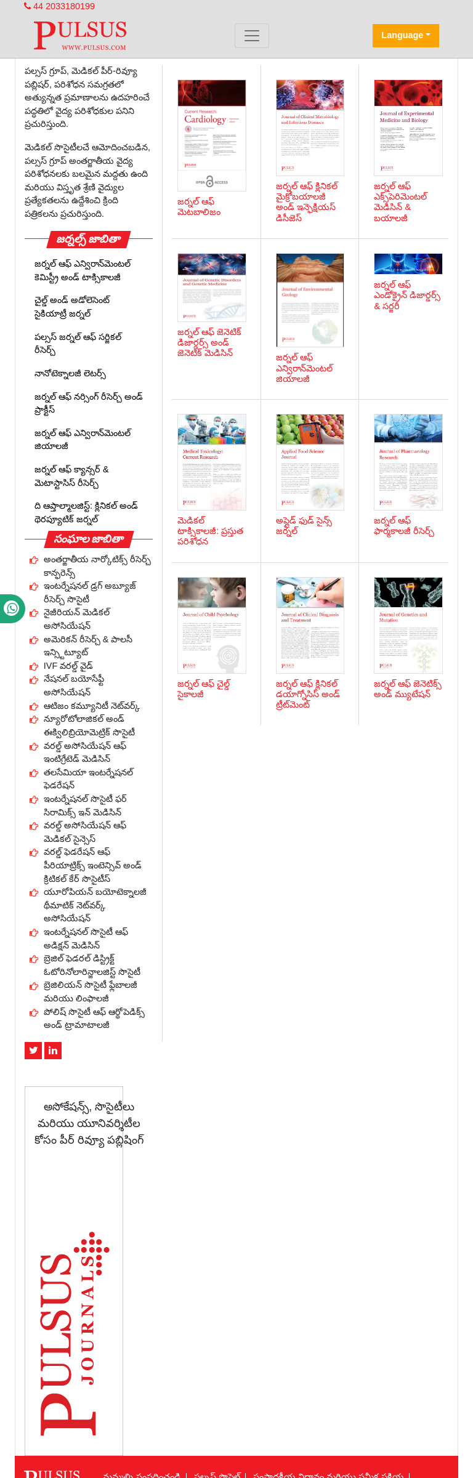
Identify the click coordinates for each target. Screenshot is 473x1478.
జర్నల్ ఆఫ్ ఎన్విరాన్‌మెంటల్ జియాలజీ (82, 439)
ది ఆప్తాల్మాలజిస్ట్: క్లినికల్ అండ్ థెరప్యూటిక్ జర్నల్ (86, 512)
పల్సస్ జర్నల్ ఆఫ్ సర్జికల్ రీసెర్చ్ (77, 343)
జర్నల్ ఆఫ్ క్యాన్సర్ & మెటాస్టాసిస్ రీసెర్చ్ (71, 476)
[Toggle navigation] (252, 35)
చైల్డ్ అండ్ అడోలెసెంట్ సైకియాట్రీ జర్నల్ (72, 306)
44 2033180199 (59, 6)
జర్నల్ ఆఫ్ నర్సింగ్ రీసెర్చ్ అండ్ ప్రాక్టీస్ (88, 403)
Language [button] (402, 35)
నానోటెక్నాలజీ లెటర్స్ (70, 373)
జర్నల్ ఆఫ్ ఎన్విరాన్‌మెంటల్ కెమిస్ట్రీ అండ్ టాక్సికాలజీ (82, 270)
